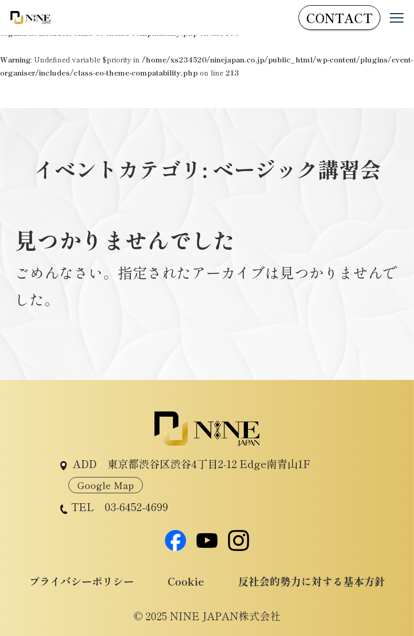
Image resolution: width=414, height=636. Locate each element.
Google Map (105, 485)
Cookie (186, 581)
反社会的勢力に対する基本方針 (311, 581)
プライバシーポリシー (81, 581)
